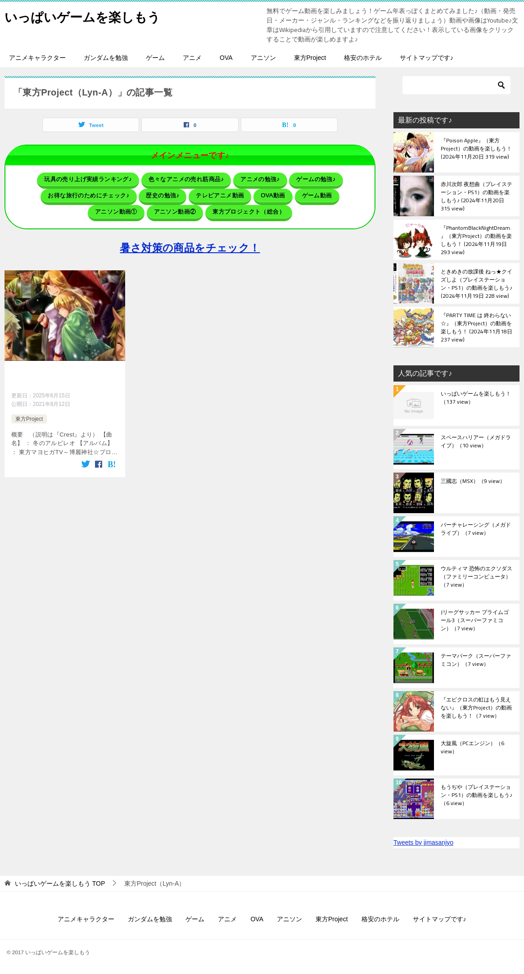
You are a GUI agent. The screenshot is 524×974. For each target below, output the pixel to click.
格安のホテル (363, 57)
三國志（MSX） (473, 481)
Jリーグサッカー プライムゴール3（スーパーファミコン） (475, 620)
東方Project (310, 57)
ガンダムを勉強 (106, 57)
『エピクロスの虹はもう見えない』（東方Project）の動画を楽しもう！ (476, 708)
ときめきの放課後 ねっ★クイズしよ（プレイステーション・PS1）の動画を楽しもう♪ (476, 283)
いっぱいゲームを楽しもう (88, 15)
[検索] (456, 85)
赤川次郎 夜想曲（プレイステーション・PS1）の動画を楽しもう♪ (476, 196)
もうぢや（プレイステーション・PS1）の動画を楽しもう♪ (476, 795)
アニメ (192, 57)
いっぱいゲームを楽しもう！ (476, 398)
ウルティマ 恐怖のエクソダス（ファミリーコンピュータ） (476, 577)
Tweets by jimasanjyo (423, 842)
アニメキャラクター (37, 57)
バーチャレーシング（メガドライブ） (476, 529)
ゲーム (155, 57)
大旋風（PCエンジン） (472, 747)
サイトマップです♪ (426, 57)
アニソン (263, 57)
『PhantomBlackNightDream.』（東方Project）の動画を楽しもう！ (476, 239)
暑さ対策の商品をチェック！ (190, 243)
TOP (60, 883)
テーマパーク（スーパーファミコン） (476, 660)
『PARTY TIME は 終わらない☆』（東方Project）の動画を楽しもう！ (476, 327)
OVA (226, 57)
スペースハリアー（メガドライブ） (476, 442)
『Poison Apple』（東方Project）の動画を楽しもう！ (476, 149)
